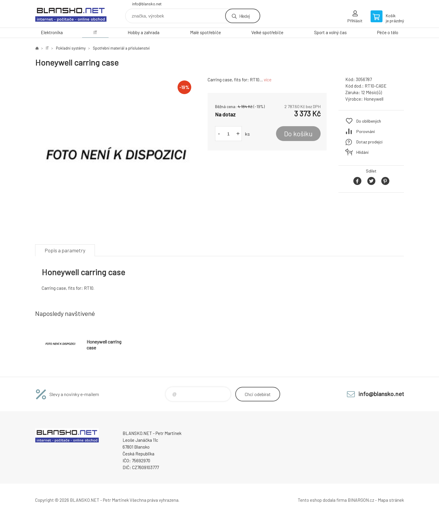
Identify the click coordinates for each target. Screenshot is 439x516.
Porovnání (365, 131)
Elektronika (52, 32)
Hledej (244, 16)
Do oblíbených (368, 121)
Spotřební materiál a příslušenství (121, 48)
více (268, 79)
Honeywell (373, 99)
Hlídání (362, 152)
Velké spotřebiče (267, 32)
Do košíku (298, 133)
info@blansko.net (147, 3)
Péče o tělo (387, 32)
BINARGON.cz (361, 500)
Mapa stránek (391, 500)
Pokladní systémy (71, 48)
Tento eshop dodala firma (322, 500)
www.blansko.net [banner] (70, 14)
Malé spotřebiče (205, 32)
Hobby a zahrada (143, 32)
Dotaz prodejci (369, 141)
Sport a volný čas (330, 32)
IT (95, 32)
